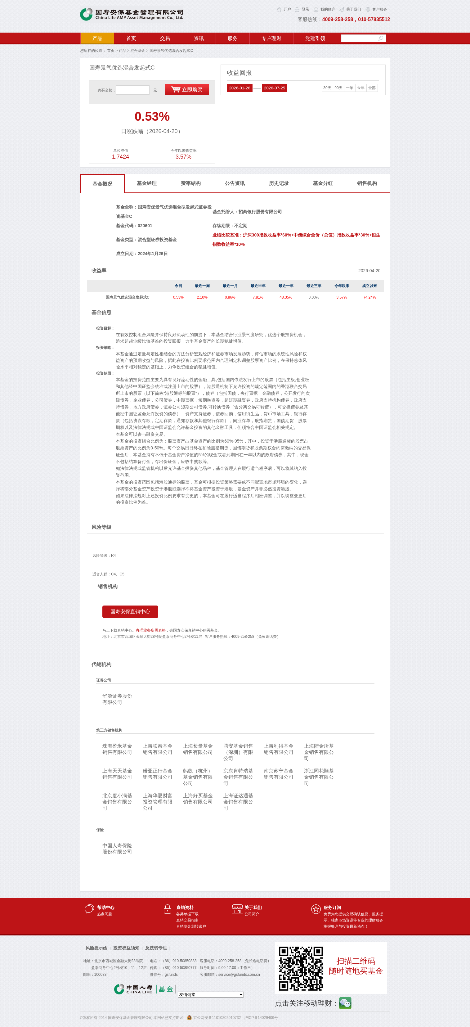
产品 (97, 38)
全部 (372, 88)
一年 (349, 88)
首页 (131, 38)
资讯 (199, 38)
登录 (305, 9)
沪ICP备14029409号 (261, 1018)
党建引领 (315, 38)
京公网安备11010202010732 (217, 1018)
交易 (165, 38)
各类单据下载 (187, 914)
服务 (233, 38)
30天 (327, 88)
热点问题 (104, 914)
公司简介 (251, 914)
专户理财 (271, 38)
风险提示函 (96, 947)
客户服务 (379, 9)
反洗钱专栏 (156, 947)
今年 (361, 88)
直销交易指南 (187, 920)
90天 (338, 88)
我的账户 (327, 9)
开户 (287, 9)
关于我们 (353, 9)
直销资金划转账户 (191, 926)
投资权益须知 (126, 947)
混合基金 (137, 50)
